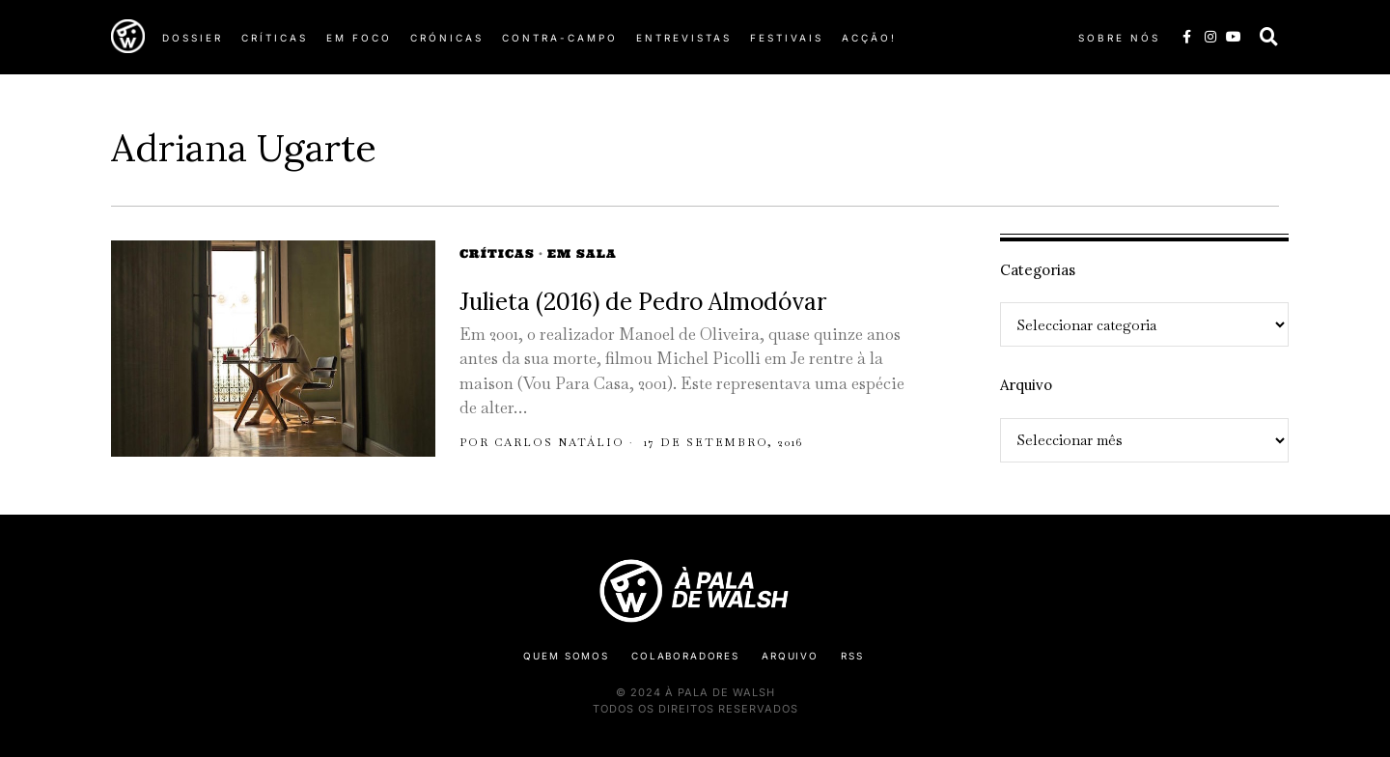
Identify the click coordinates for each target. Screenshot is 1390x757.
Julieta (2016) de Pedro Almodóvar (642, 302)
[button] (1269, 36)
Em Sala (582, 253)
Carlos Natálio (559, 442)
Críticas (497, 253)
